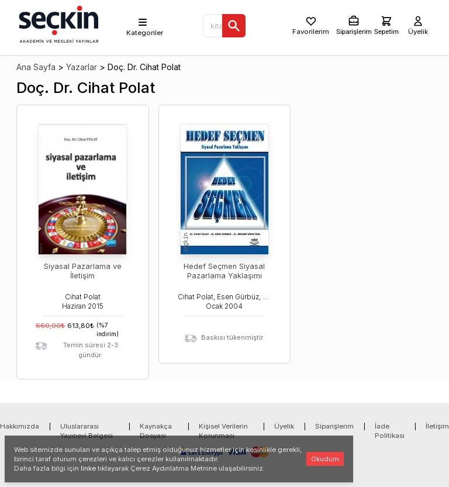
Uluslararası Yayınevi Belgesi (86, 431)
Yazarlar (81, 67)
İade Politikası (390, 431)
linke (88, 468)
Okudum (325, 459)
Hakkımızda (19, 426)
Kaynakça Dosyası (156, 431)
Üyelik (284, 426)
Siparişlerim (334, 426)
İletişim (437, 426)
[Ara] (234, 25)
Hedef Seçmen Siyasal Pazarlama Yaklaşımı (224, 271)
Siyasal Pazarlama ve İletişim (83, 271)
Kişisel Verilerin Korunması (223, 431)
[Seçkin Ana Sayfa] (57, 23)
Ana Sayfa (36, 67)
